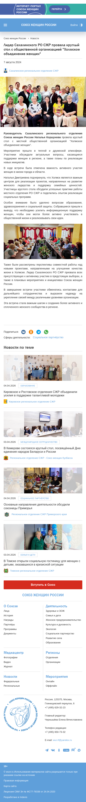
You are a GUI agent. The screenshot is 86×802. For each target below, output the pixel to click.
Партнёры (9, 624)
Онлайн (50, 681)
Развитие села (54, 638)
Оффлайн (51, 685)
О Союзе (11, 606)
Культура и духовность (58, 624)
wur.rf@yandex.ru (62, 740)
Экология (51, 629)
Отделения (52, 657)
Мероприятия (57, 676)
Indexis (23, 797)
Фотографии (10, 657)
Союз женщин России (38, 25)
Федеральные (11, 681)
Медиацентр (14, 653)
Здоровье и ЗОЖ (55, 611)
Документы (10, 633)
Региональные (12, 685)
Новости (10, 676)
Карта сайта (10, 786)
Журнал (8, 666)
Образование (27, 385)
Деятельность (56, 606)
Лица (6, 611)
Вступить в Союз (43, 585)
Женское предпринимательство (63, 620)
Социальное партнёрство (48, 337)
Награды (8, 620)
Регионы (53, 653)
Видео (7, 662)
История (8, 615)
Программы (10, 629)
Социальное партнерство (60, 633)
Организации (53, 662)
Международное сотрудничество (38, 442)
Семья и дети (27, 554)
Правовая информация (16, 780)
